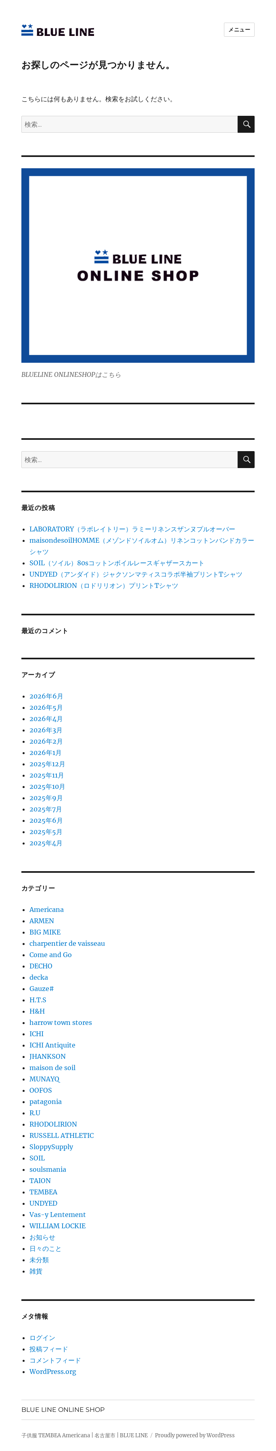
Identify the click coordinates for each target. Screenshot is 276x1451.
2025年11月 (46, 775)
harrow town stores (60, 1022)
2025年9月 (46, 798)
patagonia (45, 1102)
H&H (37, 1011)
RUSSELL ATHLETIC (61, 1135)
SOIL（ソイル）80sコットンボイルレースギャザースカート (117, 563)
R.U (34, 1113)
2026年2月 (46, 741)
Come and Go (50, 955)
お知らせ (42, 1237)
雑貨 (35, 1271)
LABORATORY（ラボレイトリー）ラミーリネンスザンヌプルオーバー (132, 529)
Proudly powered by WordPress (195, 1435)
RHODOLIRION (53, 1124)
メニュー (239, 29)
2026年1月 (45, 752)
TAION (40, 1181)
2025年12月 (47, 764)
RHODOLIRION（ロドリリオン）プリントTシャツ (103, 585)
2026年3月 (46, 730)
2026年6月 (46, 696)
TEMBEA (43, 1192)
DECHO (40, 966)
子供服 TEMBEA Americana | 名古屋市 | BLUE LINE (84, 1435)
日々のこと (45, 1248)
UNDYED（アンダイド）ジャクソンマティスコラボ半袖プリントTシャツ (136, 574)
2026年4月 (46, 719)
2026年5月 (46, 707)
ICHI (36, 1034)
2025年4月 (46, 843)
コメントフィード (55, 1360)
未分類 (39, 1260)
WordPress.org (52, 1371)
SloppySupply (51, 1147)
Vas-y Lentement (57, 1215)
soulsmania (47, 1169)
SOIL (37, 1158)
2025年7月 (45, 809)
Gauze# (41, 989)
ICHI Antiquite (52, 1045)
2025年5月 (46, 832)
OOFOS (40, 1090)
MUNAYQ (44, 1079)
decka (38, 977)
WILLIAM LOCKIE (57, 1226)
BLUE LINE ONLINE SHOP (63, 1409)
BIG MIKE (45, 932)
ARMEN (41, 921)
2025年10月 (47, 786)
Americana (46, 909)
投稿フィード (48, 1349)
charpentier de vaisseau (67, 943)
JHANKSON (47, 1056)
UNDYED (43, 1203)
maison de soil (52, 1068)
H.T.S (37, 1000)
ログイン (42, 1338)
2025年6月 (46, 820)
